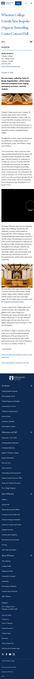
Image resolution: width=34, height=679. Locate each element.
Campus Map (6, 633)
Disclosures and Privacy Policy (9, 667)
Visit (26, 3)
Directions (5, 638)
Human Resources (7, 628)
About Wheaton (17, 555)
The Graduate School (8, 396)
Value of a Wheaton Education (11, 483)
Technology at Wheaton (9, 586)
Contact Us (5, 619)
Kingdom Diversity (7, 530)
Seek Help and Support (9, 550)
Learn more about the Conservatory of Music (15, 362)
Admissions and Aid (17, 432)
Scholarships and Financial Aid (11, 473)
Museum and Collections (9, 591)
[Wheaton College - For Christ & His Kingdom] (17, 378)
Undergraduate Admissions (10, 443)
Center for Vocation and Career (11, 525)
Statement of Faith (7, 571)
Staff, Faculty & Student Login (11, 648)
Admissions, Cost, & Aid (9, 438)
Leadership (5, 581)
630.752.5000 (6, 615)
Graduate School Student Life (11, 514)
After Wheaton (6, 596)
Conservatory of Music (9, 406)
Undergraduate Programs (9, 391)
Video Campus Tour (8, 643)
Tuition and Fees (7, 468)
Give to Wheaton (7, 623)
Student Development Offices (11, 509)
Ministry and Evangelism (9, 535)
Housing (4, 545)
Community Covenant (8, 576)
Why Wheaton (6, 561)
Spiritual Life (5, 504)
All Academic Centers (8, 426)
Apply (18, 3)
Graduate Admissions (8, 448)
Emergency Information (7, 672)
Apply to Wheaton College (10, 453)
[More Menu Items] (31, 3)
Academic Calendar (8, 421)
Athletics (4, 499)
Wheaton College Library (9, 411)
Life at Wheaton (17, 493)
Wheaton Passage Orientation (11, 520)
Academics (17, 385)
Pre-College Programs (9, 488)
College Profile (6, 566)
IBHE (3, 676)
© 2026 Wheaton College (8, 661)
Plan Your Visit (6, 463)
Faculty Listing (6, 416)
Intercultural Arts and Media (10, 540)
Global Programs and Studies (11, 401)
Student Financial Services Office (12, 478)
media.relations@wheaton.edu (10, 66)
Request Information (8, 458)
